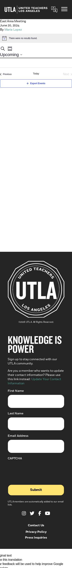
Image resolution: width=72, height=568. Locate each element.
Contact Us (36, 525)
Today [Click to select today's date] (36, 73)
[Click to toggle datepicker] (11, 54)
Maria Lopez (13, 30)
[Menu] (64, 9)
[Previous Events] (6, 74)
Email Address (18, 436)
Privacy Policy (36, 532)
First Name (16, 391)
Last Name (15, 413)
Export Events (36, 83)
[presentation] (37, 469)
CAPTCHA (15, 458)
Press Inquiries (36, 537)
